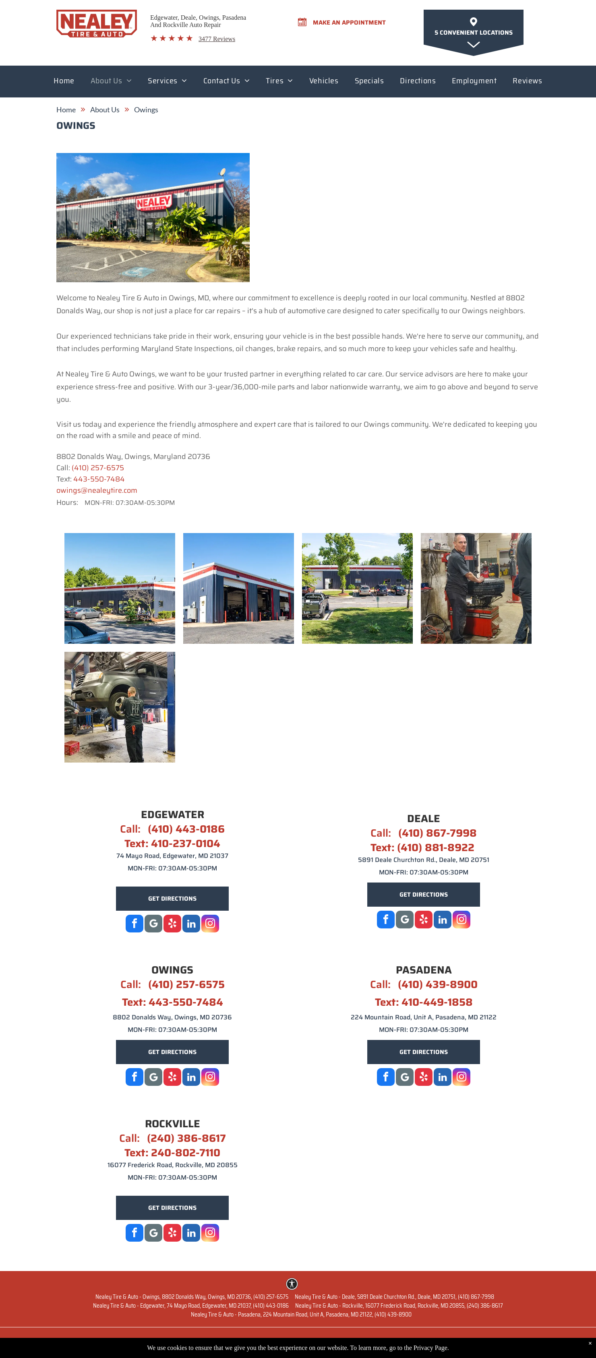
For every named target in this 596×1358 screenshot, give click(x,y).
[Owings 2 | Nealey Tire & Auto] (238, 588)
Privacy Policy (416, 1340)
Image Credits (519, 1340)
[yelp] (172, 924)
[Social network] (405, 920)
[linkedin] (191, 924)
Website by (73, 1340)
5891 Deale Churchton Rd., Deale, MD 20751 (423, 860)
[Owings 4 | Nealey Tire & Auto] (476, 588)
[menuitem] (64, 82)
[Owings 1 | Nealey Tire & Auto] (119, 588)
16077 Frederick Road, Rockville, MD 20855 (173, 1165)
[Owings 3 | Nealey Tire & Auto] (357, 588)
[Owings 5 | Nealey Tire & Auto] (119, 707)
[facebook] (134, 924)
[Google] (153, 924)
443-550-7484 (99, 479)
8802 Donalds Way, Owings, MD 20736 (172, 1017)
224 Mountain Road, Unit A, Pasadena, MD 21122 (424, 1017)
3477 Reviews (217, 38)
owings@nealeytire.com (96, 490)
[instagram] (210, 924)
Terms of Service (468, 1340)
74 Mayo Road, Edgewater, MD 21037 (172, 856)
